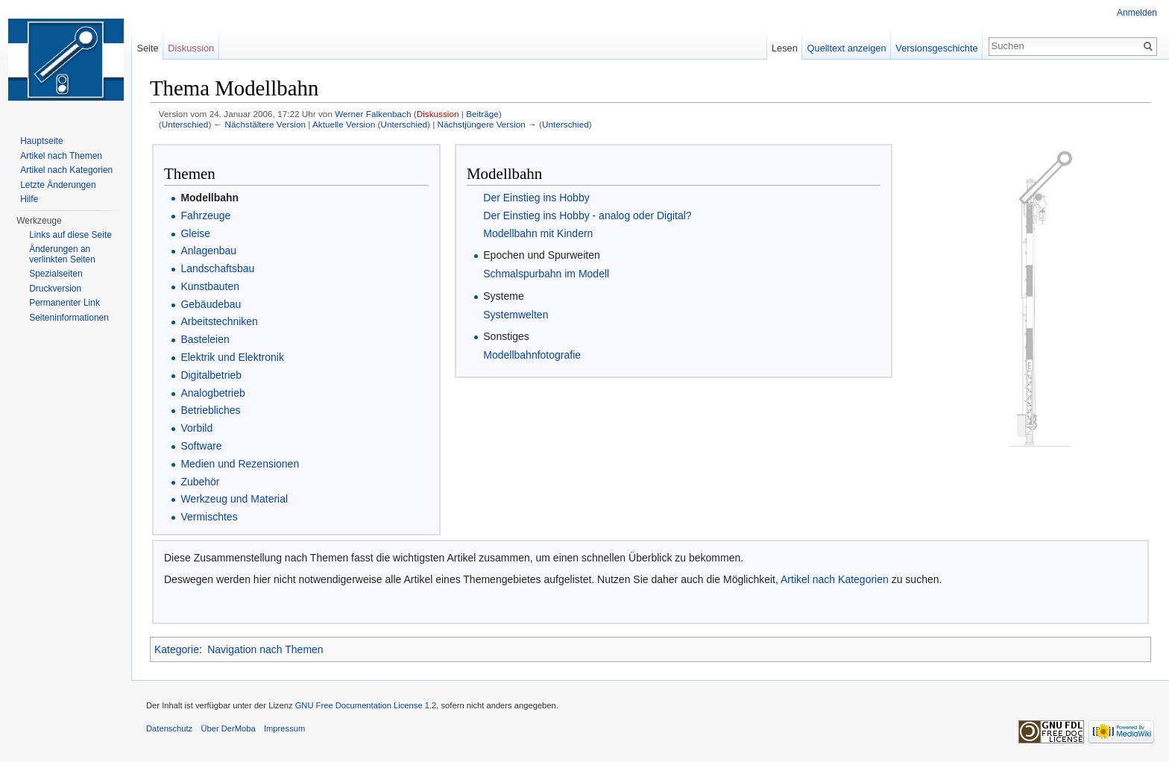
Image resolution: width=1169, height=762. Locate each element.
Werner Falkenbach (373, 114)
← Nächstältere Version (260, 124)
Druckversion (55, 288)
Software (200, 446)
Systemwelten (515, 315)
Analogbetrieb (212, 393)
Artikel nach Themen (61, 156)
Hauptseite (41, 141)
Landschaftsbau (217, 268)
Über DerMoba (228, 728)
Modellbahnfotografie (532, 355)
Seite (147, 48)
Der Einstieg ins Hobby (536, 198)
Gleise (195, 233)
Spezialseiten (55, 273)
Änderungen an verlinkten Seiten (62, 254)
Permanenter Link (64, 302)
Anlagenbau (208, 250)
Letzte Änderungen (57, 185)
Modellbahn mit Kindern (538, 233)
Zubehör (199, 482)
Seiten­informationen (69, 317)
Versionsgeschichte (936, 48)
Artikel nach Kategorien (835, 579)
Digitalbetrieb (211, 375)
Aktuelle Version (343, 124)
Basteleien (204, 339)
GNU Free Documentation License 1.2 (366, 705)
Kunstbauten (209, 286)
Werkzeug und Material (234, 499)
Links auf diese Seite (70, 235)
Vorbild (196, 428)
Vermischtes (208, 517)
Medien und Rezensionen (239, 464)
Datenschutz (169, 728)
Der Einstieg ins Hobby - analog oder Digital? (587, 215)
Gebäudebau (210, 304)
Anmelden (1137, 12)
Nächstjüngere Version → (487, 124)
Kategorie (176, 649)
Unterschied (185, 124)
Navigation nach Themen (265, 649)
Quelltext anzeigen (846, 48)
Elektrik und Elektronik (232, 357)
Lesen (785, 48)
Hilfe (29, 199)
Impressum (284, 728)
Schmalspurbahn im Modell (546, 274)
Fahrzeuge (205, 215)
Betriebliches (210, 410)
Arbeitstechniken (219, 321)
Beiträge (482, 114)
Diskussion (438, 114)
